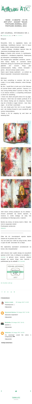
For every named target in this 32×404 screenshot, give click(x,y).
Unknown (8, 332)
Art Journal (21, 261)
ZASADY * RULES (20, 22)
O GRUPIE (16, 20)
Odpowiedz (8, 307)
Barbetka (8, 322)
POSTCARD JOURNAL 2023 (16, 24)
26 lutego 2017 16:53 (17, 332)
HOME (7, 20)
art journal (19, 35)
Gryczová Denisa (10, 312)
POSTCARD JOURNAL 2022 (16, 26)
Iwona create (9, 302)
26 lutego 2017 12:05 (22, 302)
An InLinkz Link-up (6, 283)
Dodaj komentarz (6, 342)
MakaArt (3, 228)
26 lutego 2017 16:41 (17, 322)
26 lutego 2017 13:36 (22, 312)
